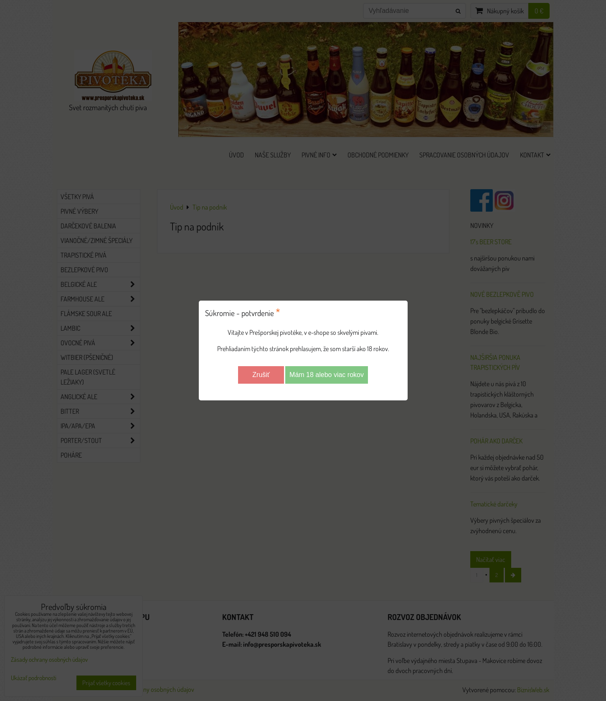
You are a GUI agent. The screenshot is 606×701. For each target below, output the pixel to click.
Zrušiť (261, 374)
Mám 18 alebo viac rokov (326, 374)
